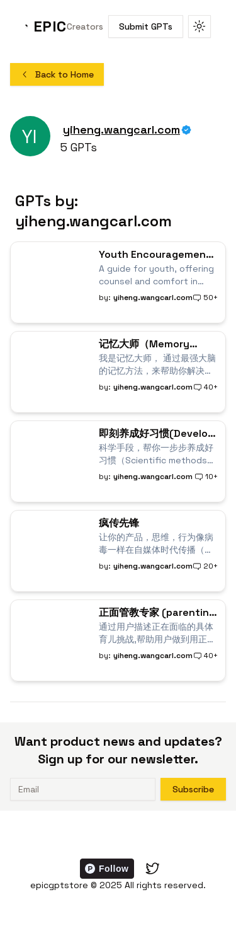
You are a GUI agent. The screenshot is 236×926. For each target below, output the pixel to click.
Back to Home (57, 74)
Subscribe (193, 789)
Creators (85, 26)
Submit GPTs (145, 26)
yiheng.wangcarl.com (121, 129)
